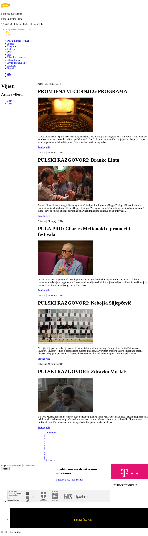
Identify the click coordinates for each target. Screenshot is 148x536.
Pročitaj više (44, 147)
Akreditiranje (13, 60)
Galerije (11, 49)
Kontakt (11, 68)
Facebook (61, 479)
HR (9, 73)
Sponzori (11, 65)
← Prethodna (50, 432)
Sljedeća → (49, 460)
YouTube (70, 479)
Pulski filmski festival (18, 40)
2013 (9, 103)
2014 (9, 101)
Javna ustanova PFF (17, 62)
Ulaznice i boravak (16, 57)
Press (10, 51)
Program (11, 46)
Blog (9, 54)
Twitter (79, 479)
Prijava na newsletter (11, 465)
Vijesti (10, 43)
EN (9, 76)
